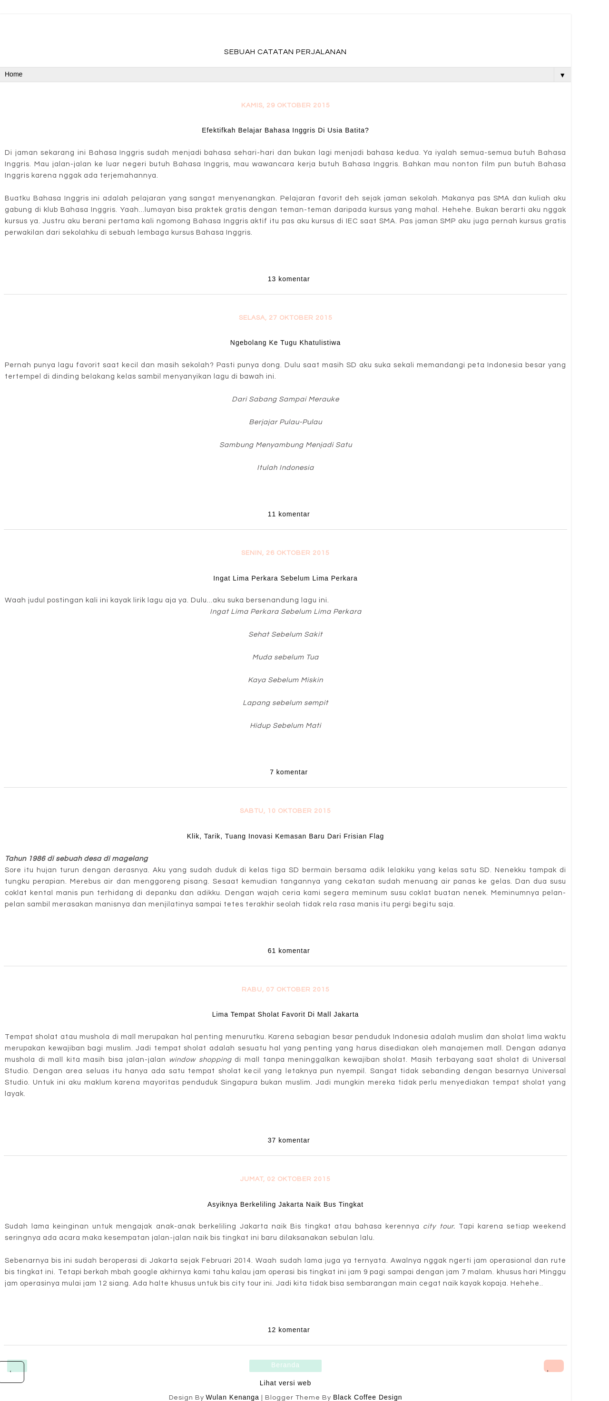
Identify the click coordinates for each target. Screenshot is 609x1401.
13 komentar (289, 279)
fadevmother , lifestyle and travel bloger (285, 33)
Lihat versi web (285, 1383)
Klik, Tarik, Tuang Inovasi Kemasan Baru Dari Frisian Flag (285, 836)
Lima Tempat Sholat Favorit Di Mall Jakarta (285, 1014)
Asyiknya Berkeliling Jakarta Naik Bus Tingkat (285, 1204)
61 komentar (289, 950)
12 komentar (289, 1330)
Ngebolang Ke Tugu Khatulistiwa (285, 342)
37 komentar (289, 1140)
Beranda (285, 1365)
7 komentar (289, 772)
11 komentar (289, 514)
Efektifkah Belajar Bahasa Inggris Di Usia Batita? (285, 130)
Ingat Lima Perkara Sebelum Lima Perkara (285, 578)
